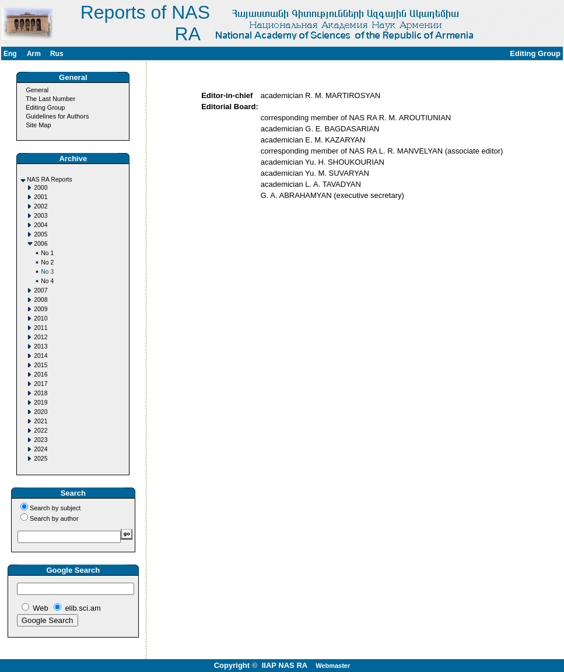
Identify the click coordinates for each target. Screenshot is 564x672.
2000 (40, 187)
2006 (40, 244)
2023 (40, 440)
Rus (57, 54)
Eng (10, 54)
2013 (40, 346)
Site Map (38, 124)
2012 (40, 337)
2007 (40, 290)
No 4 (47, 281)
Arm (34, 54)
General (37, 89)
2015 (40, 365)
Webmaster (333, 665)
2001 (40, 197)
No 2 (47, 262)
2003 (40, 216)
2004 (40, 225)
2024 (40, 449)
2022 (40, 430)
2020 (40, 412)
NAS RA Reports (49, 179)
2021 (40, 421)
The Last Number (50, 98)
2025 (40, 458)
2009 (40, 309)
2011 (40, 328)
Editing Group (45, 107)
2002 (40, 206)
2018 (40, 393)
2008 (40, 300)
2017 (40, 384)
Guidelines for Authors (57, 116)
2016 (40, 374)
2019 (40, 402)
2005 (40, 234)
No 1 (47, 253)
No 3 (47, 272)
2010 (40, 318)
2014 (40, 356)
